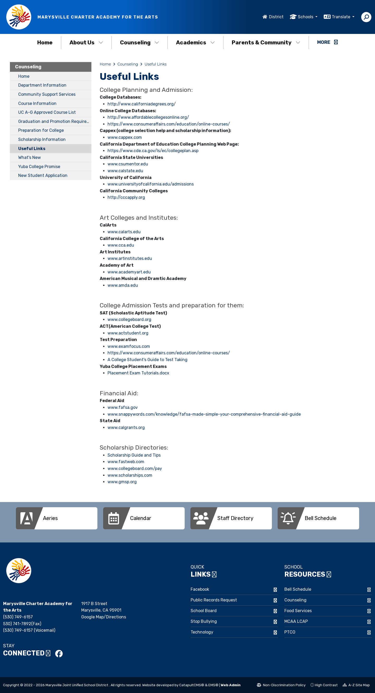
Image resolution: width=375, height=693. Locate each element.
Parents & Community (266, 42)
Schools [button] (306, 16)
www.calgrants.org (126, 427)
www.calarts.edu (124, 231)
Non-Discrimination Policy (281, 686)
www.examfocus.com (129, 346)
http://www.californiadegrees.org (141, 103)
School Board (204, 610)
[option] (56, 518)
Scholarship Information (42, 139)
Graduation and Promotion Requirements (54, 121)
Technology (202, 632)
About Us (86, 42)
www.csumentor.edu (128, 164)
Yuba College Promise (39, 166)
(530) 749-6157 (18, 616)
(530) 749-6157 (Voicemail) (29, 630)
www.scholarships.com (130, 475)
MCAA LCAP (296, 621)
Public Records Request (214, 600)
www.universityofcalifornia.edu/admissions (151, 184)
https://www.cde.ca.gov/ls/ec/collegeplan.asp (153, 150)
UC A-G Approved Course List (47, 112)
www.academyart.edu (129, 272)
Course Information (37, 103)
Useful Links (31, 148)
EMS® (213, 685)
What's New (29, 157)
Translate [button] (341, 16)
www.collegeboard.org (129, 319)
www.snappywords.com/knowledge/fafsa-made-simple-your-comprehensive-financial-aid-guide (204, 414)
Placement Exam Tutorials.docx (138, 373)
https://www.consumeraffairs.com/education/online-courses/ (169, 124)
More (327, 42)
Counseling (139, 42)
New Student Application (42, 175)
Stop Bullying (204, 621)
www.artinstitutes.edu (130, 258)
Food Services (298, 610)
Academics (195, 42)
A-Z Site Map (356, 686)
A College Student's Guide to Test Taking (148, 359)
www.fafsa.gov (123, 407)
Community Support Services (47, 94)
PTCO (289, 632)
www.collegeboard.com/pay (135, 468)
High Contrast (326, 685)
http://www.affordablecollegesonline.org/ (148, 117)
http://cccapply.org (126, 197)
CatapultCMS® (191, 685)
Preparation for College (41, 130)
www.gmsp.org (122, 481)
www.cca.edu (121, 245)
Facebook (200, 589)
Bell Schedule (297, 589)
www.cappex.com (125, 137)
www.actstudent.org (128, 333)
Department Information (42, 85)
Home (45, 42)
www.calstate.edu (125, 170)
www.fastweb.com (126, 461)
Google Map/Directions (103, 616)
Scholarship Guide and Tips (134, 455)
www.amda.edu (123, 285)
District (276, 16)
